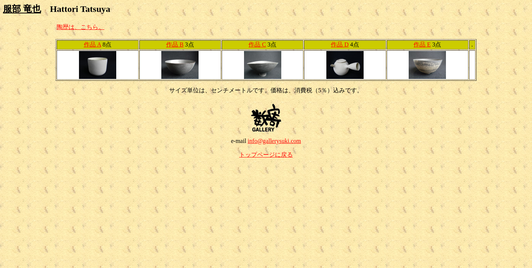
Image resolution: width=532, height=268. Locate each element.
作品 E (422, 44)
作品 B (175, 44)
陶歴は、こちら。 (80, 27)
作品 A (92, 44)
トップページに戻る (266, 154)
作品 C (257, 44)
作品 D (340, 44)
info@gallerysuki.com (274, 141)
